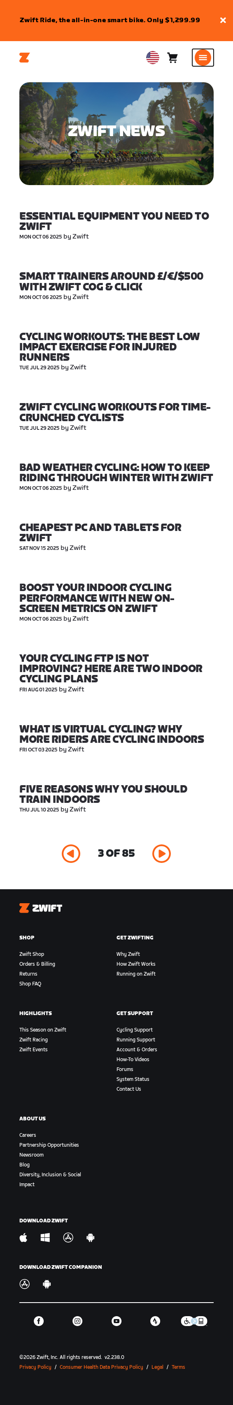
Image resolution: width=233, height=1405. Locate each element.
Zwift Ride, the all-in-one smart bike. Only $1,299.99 (110, 20)
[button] (223, 20)
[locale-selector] (152, 57)
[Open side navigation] (203, 57)
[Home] (25, 57)
